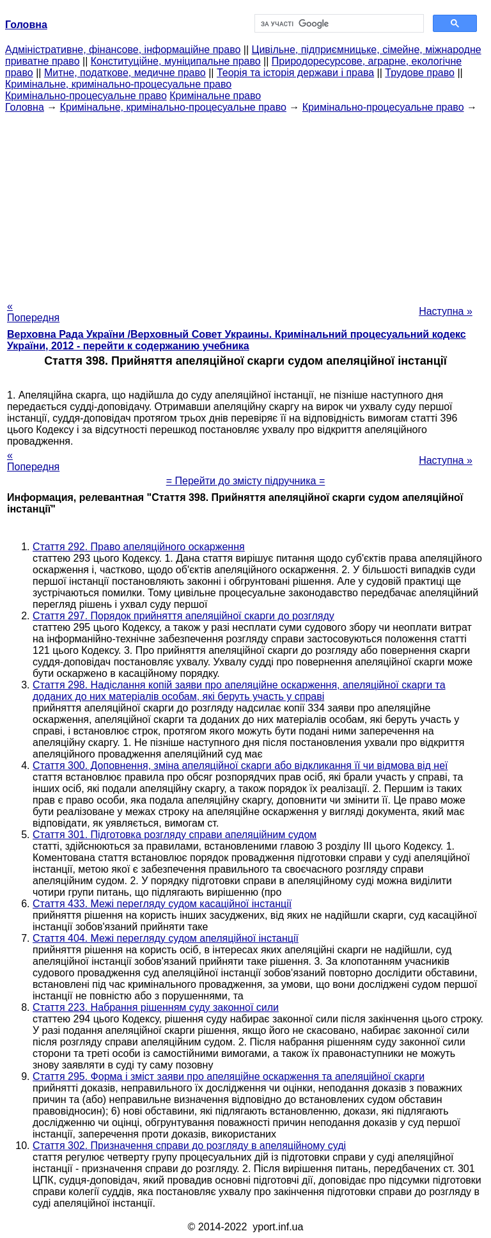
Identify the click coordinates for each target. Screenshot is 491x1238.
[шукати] (338, 23)
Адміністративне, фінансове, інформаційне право (122, 49)
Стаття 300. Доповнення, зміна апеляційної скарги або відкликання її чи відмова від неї (240, 765)
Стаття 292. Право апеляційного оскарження (139, 546)
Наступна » (445, 311)
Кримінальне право (215, 95)
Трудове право (420, 72)
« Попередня (33, 312)
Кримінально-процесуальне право (86, 95)
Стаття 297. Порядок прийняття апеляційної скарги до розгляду (183, 615)
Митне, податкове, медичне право (125, 72)
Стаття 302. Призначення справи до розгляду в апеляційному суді (189, 1145)
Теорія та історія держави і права (295, 72)
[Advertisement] (245, 202)
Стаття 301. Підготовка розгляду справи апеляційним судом (174, 834)
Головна (24, 107)
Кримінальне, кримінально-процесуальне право (118, 84)
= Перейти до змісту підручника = (245, 480)
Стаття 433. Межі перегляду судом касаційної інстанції (162, 903)
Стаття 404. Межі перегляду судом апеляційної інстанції (166, 938)
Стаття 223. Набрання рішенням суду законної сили (156, 1007)
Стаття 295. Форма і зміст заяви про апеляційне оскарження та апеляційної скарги (229, 1076)
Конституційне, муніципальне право (176, 61)
